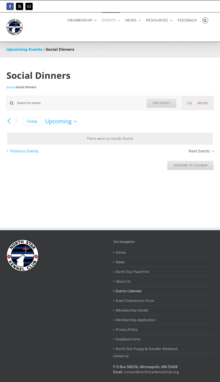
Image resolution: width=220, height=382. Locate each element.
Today (31, 121)
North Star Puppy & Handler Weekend (146, 348)
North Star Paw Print (132, 271)
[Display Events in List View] (189, 103)
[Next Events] (16, 121)
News (120, 262)
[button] (205, 20)
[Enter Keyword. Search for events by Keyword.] (79, 103)
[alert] (110, 139)
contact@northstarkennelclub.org (151, 372)
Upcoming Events (24, 49)
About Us (123, 281)
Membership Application (136, 320)
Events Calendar (129, 291)
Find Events (161, 103)
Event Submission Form (135, 300)
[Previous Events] (9, 121)
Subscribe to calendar (190, 165)
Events (11, 87)
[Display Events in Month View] (202, 103)
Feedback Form (128, 339)
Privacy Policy (127, 329)
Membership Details (132, 310)
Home (121, 252)
